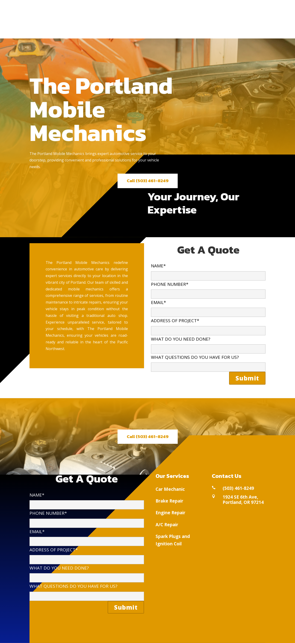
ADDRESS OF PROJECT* (208, 325)
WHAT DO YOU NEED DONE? (208, 343)
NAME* (208, 270)
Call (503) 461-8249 (147, 180)
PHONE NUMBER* (208, 289)
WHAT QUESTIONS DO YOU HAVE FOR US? (208, 362)
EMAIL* (208, 307)
